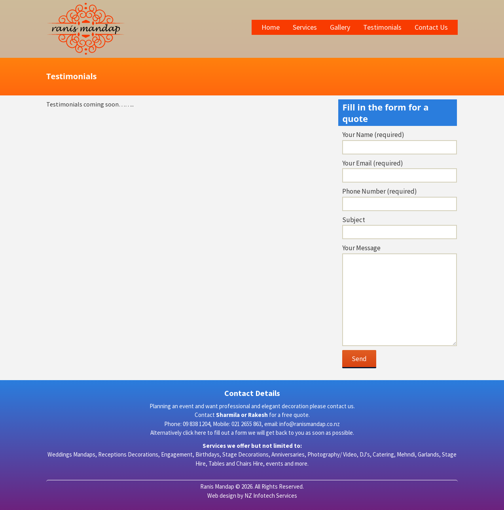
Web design (221, 495)
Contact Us (431, 27)
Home (270, 27)
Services (305, 27)
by (239, 495)
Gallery (340, 27)
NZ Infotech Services (270, 495)
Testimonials (382, 27)
